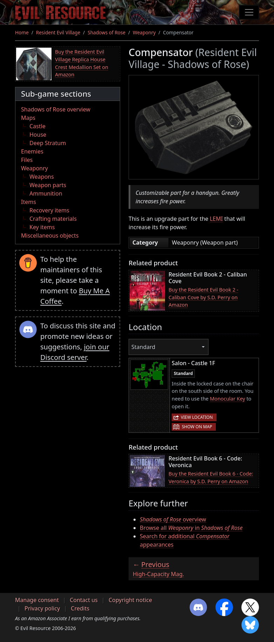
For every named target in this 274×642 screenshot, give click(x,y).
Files (27, 160)
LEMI (216, 219)
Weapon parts (47, 185)
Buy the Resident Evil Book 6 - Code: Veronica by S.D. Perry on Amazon (211, 477)
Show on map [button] (197, 427)
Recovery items (49, 210)
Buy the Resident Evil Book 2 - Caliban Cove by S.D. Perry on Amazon (203, 297)
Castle (37, 126)
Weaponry (144, 32)
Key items (42, 227)
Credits (80, 608)
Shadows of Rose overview (55, 109)
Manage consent (37, 600)
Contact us (84, 600)
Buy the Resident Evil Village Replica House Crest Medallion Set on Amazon (81, 63)
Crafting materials (53, 219)
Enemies (32, 151)
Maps (28, 118)
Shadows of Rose (106, 32)
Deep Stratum (47, 143)
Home (22, 32)
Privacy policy (42, 608)
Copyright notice (130, 600)
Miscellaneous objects (49, 235)
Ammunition (45, 193)
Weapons (41, 176)
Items (28, 202)
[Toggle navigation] (249, 12)
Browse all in (191, 528)
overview (173, 519)
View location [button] (197, 417)
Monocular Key (227, 398)
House (37, 134)
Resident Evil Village (58, 32)
